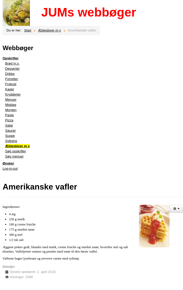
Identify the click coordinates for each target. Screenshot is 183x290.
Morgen (10, 110)
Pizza (9, 120)
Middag (10, 105)
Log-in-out (10, 168)
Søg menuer (14, 156)
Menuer (10, 99)
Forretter (11, 79)
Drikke (10, 74)
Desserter (12, 68)
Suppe (10, 136)
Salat (9, 125)
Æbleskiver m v (17, 146)
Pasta (9, 115)
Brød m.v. (12, 63)
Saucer (10, 130)
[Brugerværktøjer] (176, 209)
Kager (9, 89)
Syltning (11, 141)
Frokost (10, 84)
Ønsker (8, 163)
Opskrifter (11, 58)
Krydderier (13, 94)
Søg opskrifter (15, 151)
